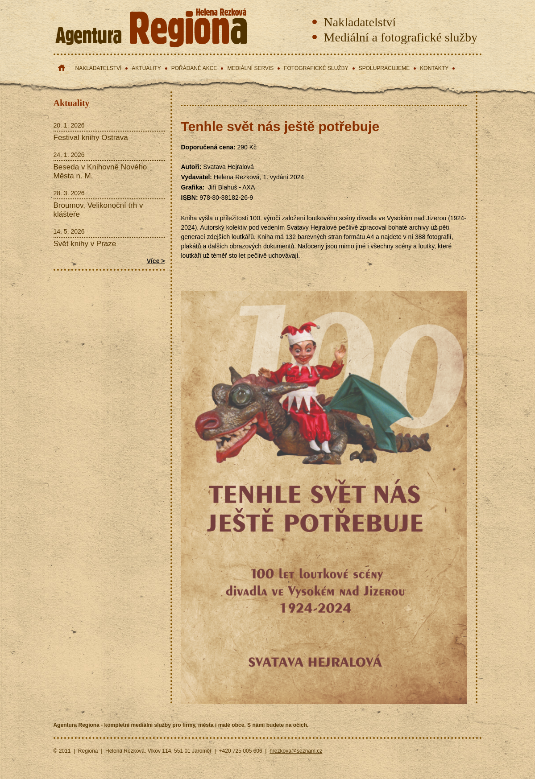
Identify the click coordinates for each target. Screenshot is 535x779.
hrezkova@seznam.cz (296, 751)
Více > (156, 260)
